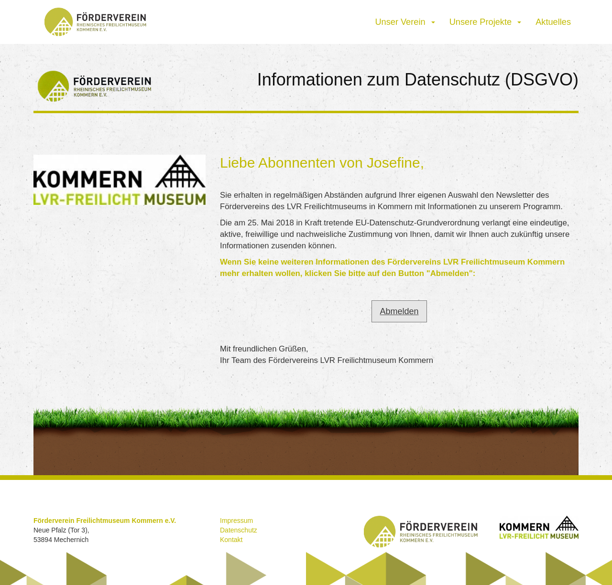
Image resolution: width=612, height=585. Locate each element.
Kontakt (231, 539)
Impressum (236, 520)
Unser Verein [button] (405, 22)
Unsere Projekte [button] (485, 22)
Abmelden (399, 311)
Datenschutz (238, 530)
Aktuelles (553, 22)
